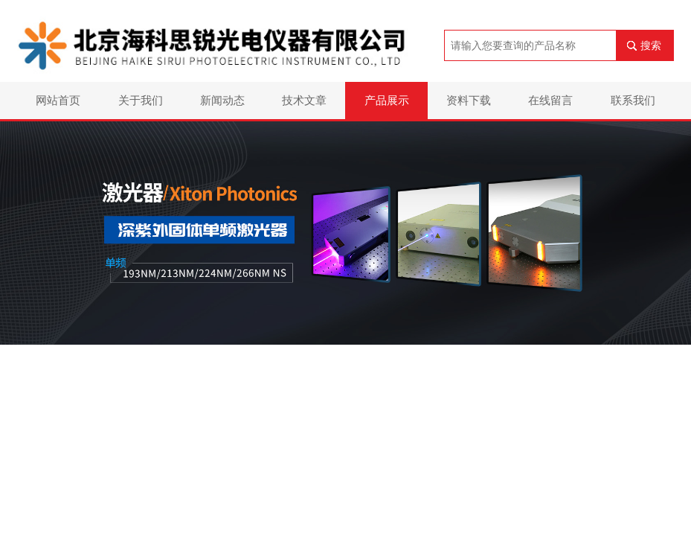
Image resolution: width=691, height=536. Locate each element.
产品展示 (386, 100)
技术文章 (304, 100)
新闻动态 (222, 100)
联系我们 (633, 100)
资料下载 (468, 100)
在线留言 (550, 100)
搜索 (650, 45)
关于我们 (140, 100)
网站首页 (58, 100)
